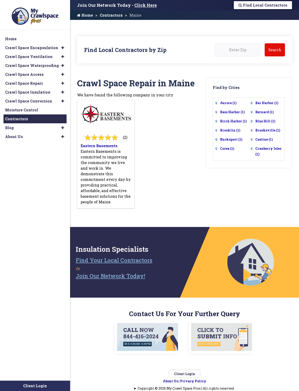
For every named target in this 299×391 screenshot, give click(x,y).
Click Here (145, 5)
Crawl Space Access (24, 70)
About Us (170, 380)
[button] (63, 44)
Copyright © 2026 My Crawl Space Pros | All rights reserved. (186, 388)
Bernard (264, 112)
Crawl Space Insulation (27, 88)
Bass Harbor (232, 112)
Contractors (111, 15)
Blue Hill (265, 121)
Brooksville (267, 130)
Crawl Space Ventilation (29, 52)
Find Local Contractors (262, 5)
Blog (9, 123)
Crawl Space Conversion (28, 97)
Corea (227, 148)
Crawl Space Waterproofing (32, 61)
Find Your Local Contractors (100, 260)
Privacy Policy (193, 380)
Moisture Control (21, 105)
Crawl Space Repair (24, 79)
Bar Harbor (266, 103)
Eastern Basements (99, 145)
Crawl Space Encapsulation (31, 43)
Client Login (184, 373)
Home (85, 15)
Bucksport (231, 139)
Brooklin (230, 130)
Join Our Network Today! (97, 275)
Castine (264, 139)
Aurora (228, 103)
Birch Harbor (233, 121)
